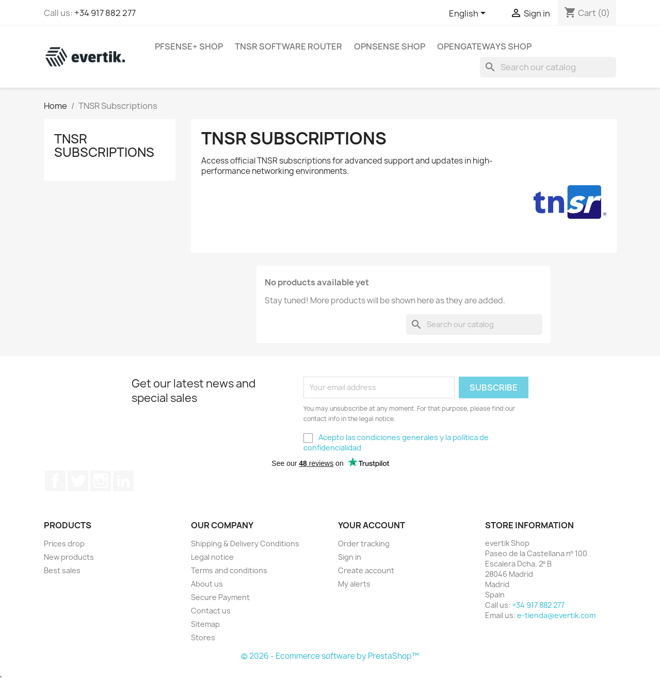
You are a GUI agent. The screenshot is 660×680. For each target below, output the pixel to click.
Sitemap (205, 624)
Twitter (78, 481)
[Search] (548, 67)
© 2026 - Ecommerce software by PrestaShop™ (330, 656)
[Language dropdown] (469, 14)
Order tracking (364, 543)
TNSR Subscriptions (104, 145)
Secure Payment (220, 597)
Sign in (349, 557)
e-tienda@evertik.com (556, 615)
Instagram (100, 481)
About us (207, 584)
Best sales (62, 570)
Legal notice (212, 557)
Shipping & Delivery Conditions (245, 543)
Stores (203, 637)
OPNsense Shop (389, 46)
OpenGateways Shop (484, 46)
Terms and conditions (229, 570)
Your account (371, 525)
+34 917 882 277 (105, 13)
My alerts (354, 584)
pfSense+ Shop (189, 46)
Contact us (211, 611)
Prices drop (64, 543)
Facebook (55, 481)
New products (69, 557)
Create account (366, 570)
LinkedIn (123, 481)
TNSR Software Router (288, 46)
